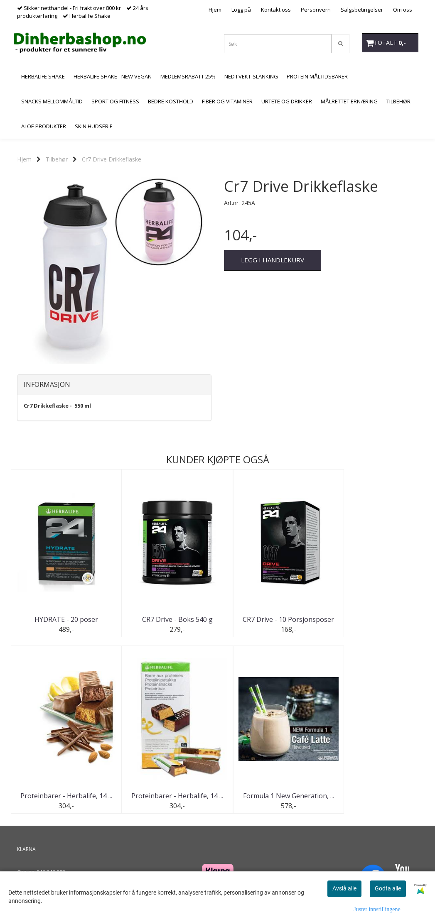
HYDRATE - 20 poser (62, 619)
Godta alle (388, 888)
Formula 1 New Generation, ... (165, 795)
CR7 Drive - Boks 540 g (165, 619)
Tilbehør (57, 159)
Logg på (241, 9)
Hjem (215, 9)
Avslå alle (344, 888)
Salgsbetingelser (362, 9)
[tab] (114, 385)
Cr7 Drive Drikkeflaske (111, 159)
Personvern (316, 9)
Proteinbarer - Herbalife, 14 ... (373, 619)
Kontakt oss (276, 9)
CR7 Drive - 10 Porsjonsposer (269, 619)
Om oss (402, 9)
